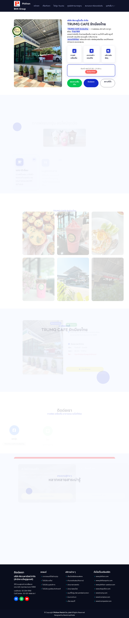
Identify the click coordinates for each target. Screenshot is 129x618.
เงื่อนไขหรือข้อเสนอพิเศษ (75, 576)
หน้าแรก (36, 5)
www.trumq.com (101, 593)
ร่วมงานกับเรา (71, 597)
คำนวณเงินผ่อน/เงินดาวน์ (75, 580)
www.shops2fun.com (103, 589)
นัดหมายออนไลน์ (72, 589)
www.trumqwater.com (103, 601)
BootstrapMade (69, 615)
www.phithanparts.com (104, 580)
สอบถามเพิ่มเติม (74, 83)
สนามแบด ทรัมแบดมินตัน (94, 5)
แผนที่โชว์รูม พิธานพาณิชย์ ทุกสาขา (78, 593)
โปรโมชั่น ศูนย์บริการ (49, 584)
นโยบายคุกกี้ (71, 601)
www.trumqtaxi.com (103, 597)
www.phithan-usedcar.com (105, 584)
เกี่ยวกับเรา (46, 5)
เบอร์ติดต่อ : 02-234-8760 (22, 591)
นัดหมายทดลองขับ (73, 584)
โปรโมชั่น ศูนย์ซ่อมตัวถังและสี (52, 589)
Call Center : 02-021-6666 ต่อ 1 (24, 593)
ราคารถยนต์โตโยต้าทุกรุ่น (50, 576)
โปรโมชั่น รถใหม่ (47, 580)
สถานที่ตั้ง (107, 81)
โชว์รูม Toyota (59, 5)
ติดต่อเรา (91, 81)
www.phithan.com (102, 576)
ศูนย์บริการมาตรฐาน (74, 5)
